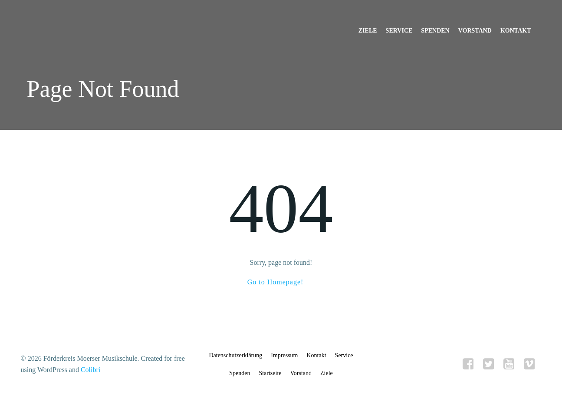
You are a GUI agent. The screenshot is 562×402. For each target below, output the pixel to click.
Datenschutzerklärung (235, 355)
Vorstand (475, 30)
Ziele (367, 30)
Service (399, 30)
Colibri (90, 369)
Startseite (270, 373)
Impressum (284, 355)
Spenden (435, 30)
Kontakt (515, 30)
